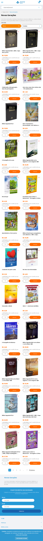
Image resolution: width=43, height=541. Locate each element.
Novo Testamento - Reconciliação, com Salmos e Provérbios (31, 124)
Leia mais (3, 22)
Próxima (32, 470)
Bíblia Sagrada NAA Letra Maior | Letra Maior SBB (31, 343)
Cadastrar (21, 511)
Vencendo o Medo (7, 306)
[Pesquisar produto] (39, 8)
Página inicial (5, 12)
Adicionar (14, 62)
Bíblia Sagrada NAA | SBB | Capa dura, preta (11, 51)
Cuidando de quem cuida (9, 269)
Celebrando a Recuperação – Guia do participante (10, 88)
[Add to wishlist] (18, 32)
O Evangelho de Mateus (8, 342)
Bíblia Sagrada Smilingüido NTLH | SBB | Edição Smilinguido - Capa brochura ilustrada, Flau (11, 452)
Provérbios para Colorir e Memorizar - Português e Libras (31, 197)
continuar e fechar (21, 538)
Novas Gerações (14, 12)
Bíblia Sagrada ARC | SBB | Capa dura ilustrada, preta (31, 51)
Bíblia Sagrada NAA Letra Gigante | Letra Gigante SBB (31, 160)
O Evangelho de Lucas (8, 160)
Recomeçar (5, 196)
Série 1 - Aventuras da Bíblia (30, 306)
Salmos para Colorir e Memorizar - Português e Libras (31, 452)
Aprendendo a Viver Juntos (9, 233)
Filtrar (11, 26)
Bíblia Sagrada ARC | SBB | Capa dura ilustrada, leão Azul (31, 416)
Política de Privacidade (21, 535)
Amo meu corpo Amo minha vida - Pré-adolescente (32, 88)
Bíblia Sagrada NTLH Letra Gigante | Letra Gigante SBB (31, 379)
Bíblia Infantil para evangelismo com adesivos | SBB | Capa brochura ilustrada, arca (32, 233)
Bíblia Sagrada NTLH (7, 123)
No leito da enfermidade (30, 269)
